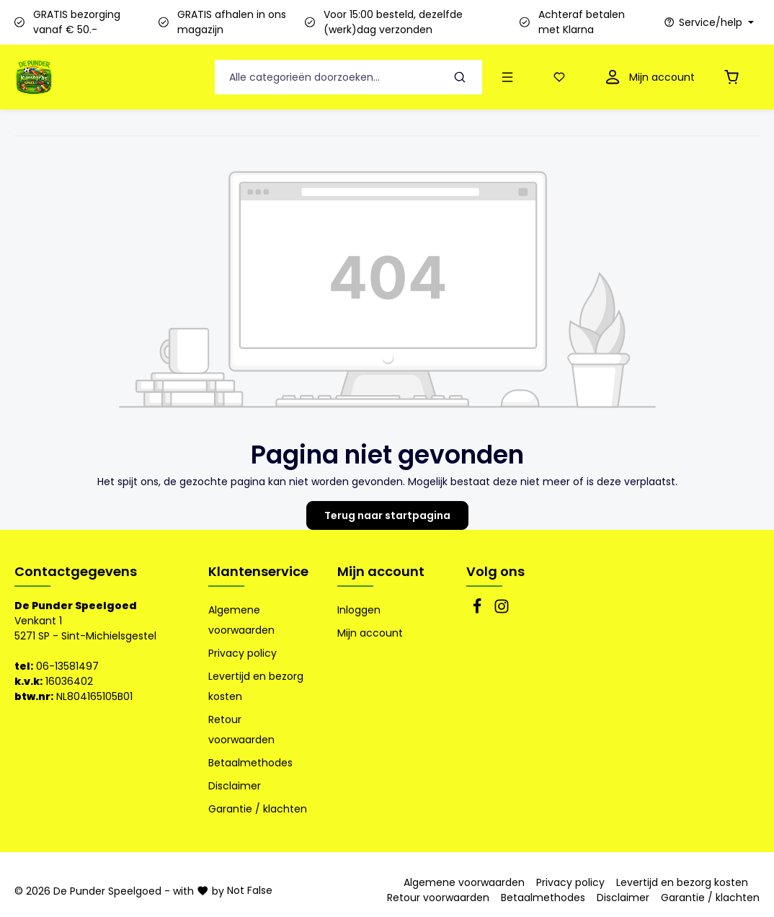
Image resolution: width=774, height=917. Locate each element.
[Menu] (510, 77)
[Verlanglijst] (562, 77)
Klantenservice (258, 571)
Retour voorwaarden (241, 729)
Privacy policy (242, 653)
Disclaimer (234, 786)
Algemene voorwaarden (241, 620)
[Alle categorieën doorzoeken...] (326, 77)
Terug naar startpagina (387, 515)
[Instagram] (502, 610)
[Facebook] (478, 610)
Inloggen (359, 610)
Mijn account (380, 571)
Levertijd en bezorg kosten (255, 686)
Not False (249, 890)
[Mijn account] (648, 77)
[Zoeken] (460, 77)
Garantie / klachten (257, 809)
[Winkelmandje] (734, 77)
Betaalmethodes (250, 763)
